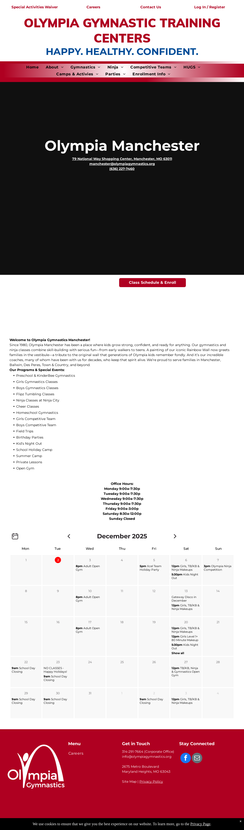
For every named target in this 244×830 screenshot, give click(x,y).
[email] (197, 758)
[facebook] (185, 758)
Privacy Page (200, 824)
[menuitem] (32, 67)
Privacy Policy (151, 781)
